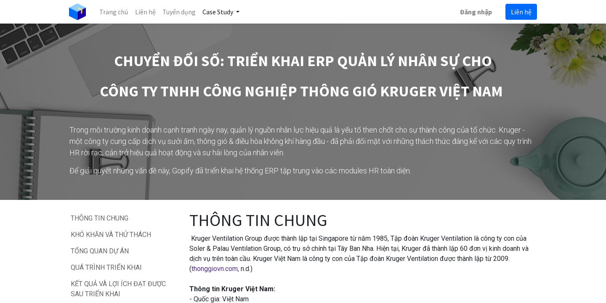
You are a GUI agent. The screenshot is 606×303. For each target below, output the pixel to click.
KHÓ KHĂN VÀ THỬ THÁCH (111, 235)
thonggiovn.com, (215, 269)
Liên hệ (520, 12)
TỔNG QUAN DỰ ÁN (100, 251)
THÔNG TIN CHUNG (99, 218)
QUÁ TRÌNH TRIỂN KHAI (108, 267)
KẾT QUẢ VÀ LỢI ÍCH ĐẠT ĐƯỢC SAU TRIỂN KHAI (118, 289)
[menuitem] (114, 11)
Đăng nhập (476, 12)
